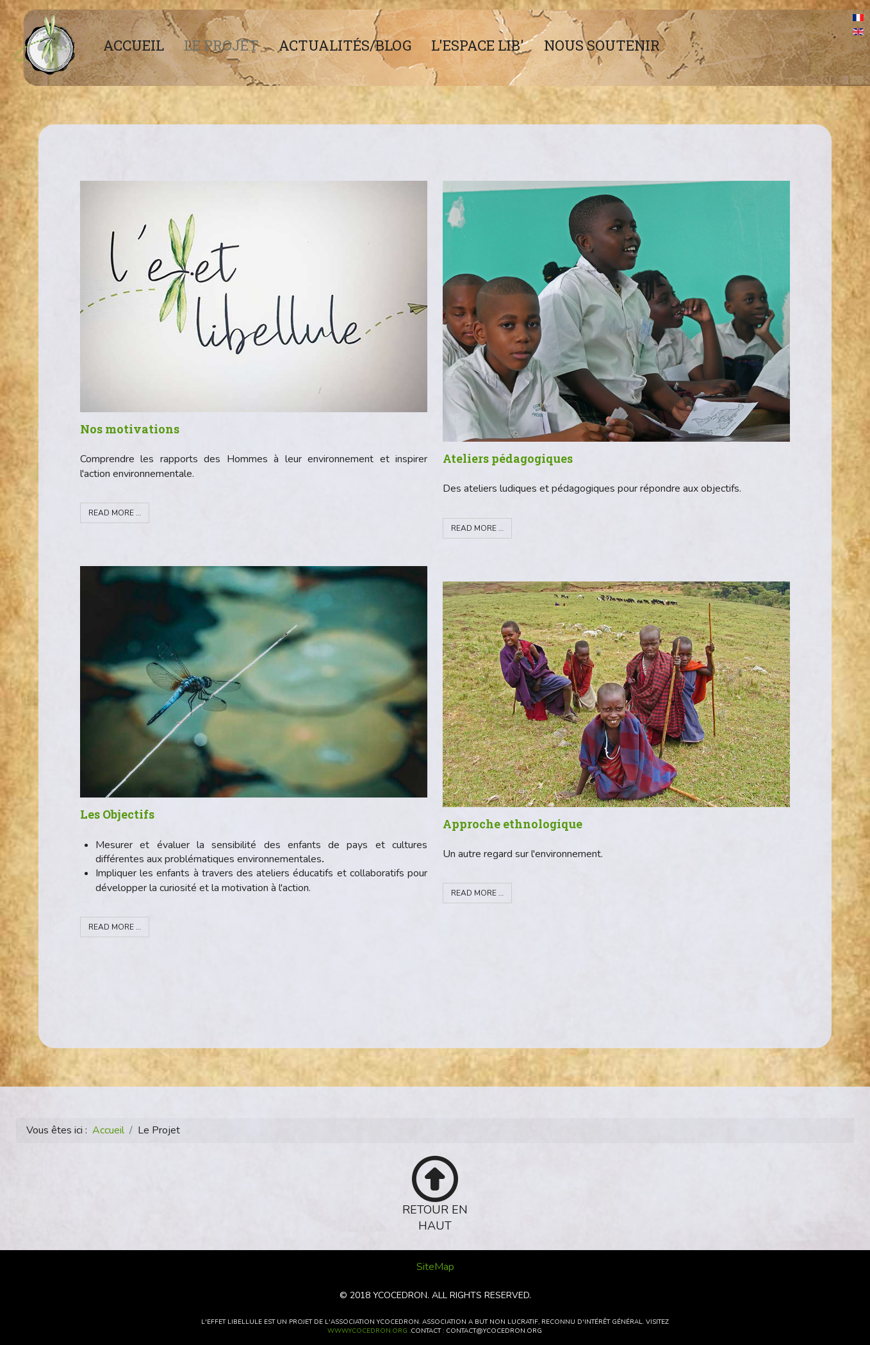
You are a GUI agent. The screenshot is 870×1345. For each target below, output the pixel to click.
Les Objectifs (117, 814)
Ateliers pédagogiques (508, 458)
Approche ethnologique (512, 823)
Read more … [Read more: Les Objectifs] (114, 927)
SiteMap (435, 1267)
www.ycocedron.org (367, 1330)
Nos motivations (129, 429)
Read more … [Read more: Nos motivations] (114, 513)
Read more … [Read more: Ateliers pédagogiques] (477, 528)
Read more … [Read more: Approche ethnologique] (477, 893)
